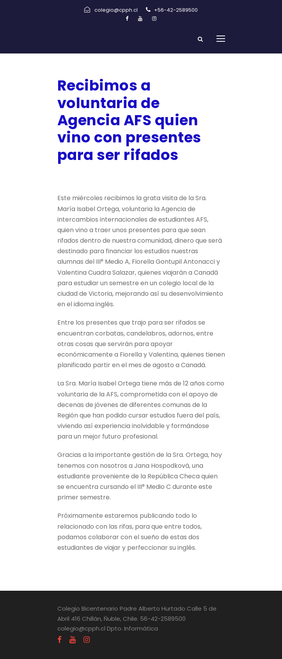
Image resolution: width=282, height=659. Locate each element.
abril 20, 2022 (78, 175)
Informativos (134, 175)
